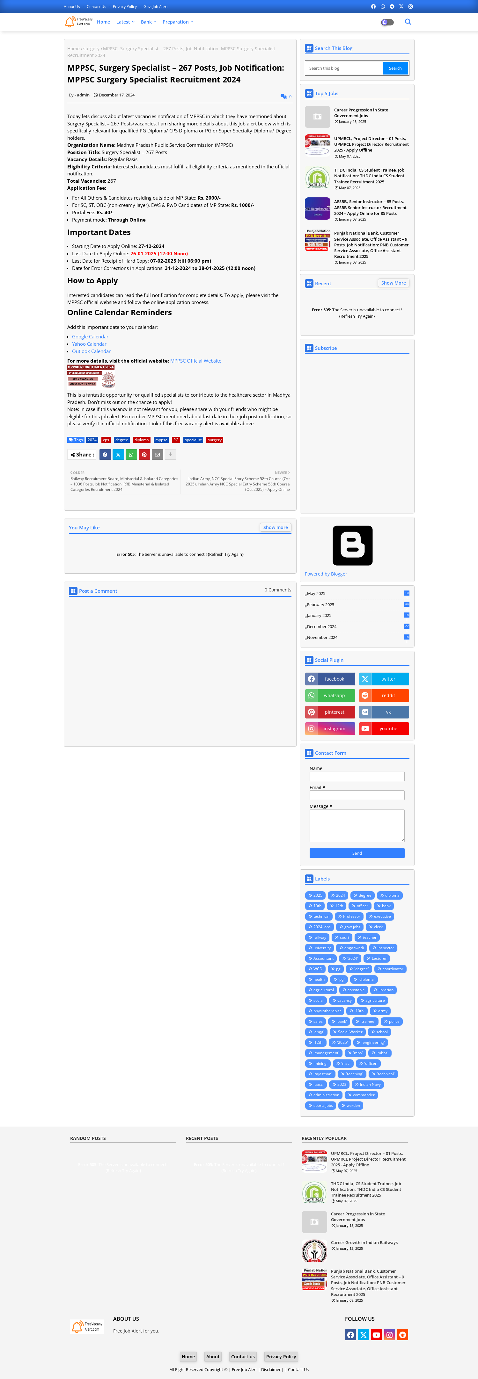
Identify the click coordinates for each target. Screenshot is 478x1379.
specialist (193, 439)
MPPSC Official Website (195, 360)
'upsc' (318, 1084)
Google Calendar (90, 336)
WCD (317, 969)
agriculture (375, 1000)
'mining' (320, 1063)
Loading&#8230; (357, 433)
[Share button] (170, 454)
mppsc (161, 439)
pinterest (334, 712)
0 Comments (278, 590)
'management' (326, 1053)
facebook (334, 679)
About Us (72, 6)
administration (326, 1095)
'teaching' (354, 1074)
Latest (123, 22)
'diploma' (366, 979)
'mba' (358, 1053)
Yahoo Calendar (89, 344)
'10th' (359, 1011)
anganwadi (354, 948)
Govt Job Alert (155, 6)
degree (121, 439)
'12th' (318, 1042)
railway (319, 937)
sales (318, 1021)
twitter (388, 679)
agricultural (323, 990)
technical (321, 916)
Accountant (323, 958)
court (344, 937)
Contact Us (298, 1369)
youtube (388, 728)
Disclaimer (271, 1369)
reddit (388, 695)
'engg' (318, 1032)
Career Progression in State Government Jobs (361, 112)
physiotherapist (327, 1011)
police (394, 1021)
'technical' (386, 1074)
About (213, 1357)
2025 (317, 895)
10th (317, 906)
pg (338, 969)
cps (106, 439)
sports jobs (323, 1105)
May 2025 (358, 593)
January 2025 (358, 615)
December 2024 (358, 627)
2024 (92, 439)
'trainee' (368, 1021)
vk (388, 712)
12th (339, 906)
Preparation (176, 22)
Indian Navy (370, 1084)
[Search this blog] (344, 68)
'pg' (341, 979)
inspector (386, 948)
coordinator (393, 969)
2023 (341, 1084)
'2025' (342, 1042)
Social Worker (350, 1032)
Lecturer (379, 958)
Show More (393, 283)
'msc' (345, 1063)
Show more (275, 527)
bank (386, 906)
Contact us (97, 6)
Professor (351, 916)
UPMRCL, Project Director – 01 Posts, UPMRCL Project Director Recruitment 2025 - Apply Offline (371, 144)
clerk (378, 927)
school (382, 1032)
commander (364, 1095)
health (319, 979)
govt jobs (352, 927)
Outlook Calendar (91, 351)
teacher (370, 937)
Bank (146, 22)
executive (382, 916)
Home (103, 22)
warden (353, 1105)
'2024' (352, 958)
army (382, 1011)
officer (362, 906)
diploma (142, 439)
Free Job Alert (244, 1369)
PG (176, 439)
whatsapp (334, 695)
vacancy (344, 1000)
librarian (386, 990)
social (318, 1000)
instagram (334, 728)
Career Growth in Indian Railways (364, 1242)
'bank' (341, 1021)
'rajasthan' (322, 1074)
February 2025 (358, 605)
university (322, 948)
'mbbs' (382, 1053)
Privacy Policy (125, 6)
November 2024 (358, 637)
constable (356, 990)
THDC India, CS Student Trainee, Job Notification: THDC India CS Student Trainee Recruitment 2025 (369, 175)
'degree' (361, 969)
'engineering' (373, 1042)
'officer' (371, 1063)
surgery (91, 49)
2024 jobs (322, 927)
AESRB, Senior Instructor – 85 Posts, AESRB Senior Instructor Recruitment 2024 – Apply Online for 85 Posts (370, 207)
